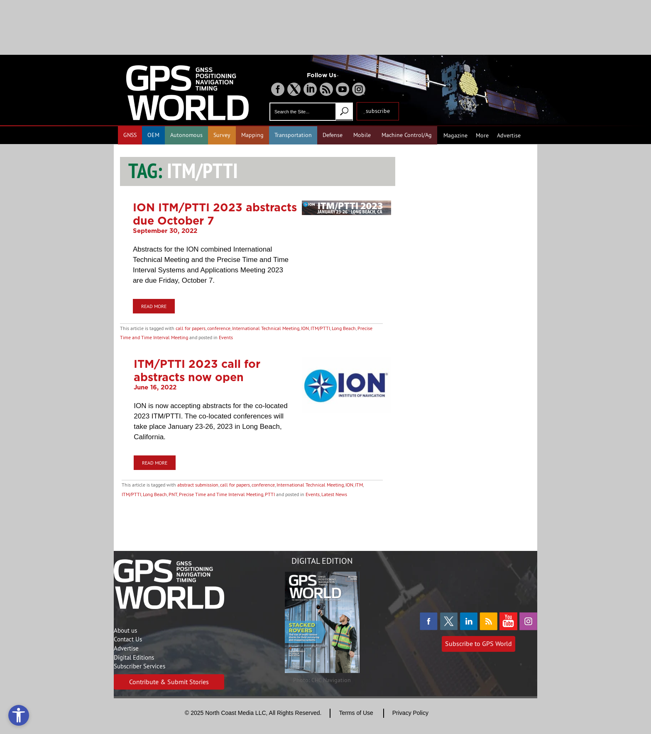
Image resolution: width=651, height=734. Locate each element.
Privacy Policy (410, 713)
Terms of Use (356, 713)
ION (305, 328)
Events (226, 337)
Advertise (509, 135)
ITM (359, 485)
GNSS (130, 135)
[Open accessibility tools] (18, 715)
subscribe (378, 111)
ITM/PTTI (320, 328)
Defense (333, 135)
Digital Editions (134, 657)
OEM (153, 135)
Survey (221, 135)
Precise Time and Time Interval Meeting (221, 494)
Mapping (252, 135)
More (482, 135)
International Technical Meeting (265, 328)
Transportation (293, 135)
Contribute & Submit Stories (169, 682)
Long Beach (344, 328)
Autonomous (186, 135)
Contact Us (128, 639)
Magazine (455, 135)
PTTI (270, 494)
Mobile (362, 135)
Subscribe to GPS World (478, 643)
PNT (173, 494)
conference (218, 328)
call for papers (191, 328)
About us (125, 630)
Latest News (334, 494)
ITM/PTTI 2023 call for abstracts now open (197, 370)
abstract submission (197, 485)
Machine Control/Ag (407, 135)
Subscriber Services (139, 666)
